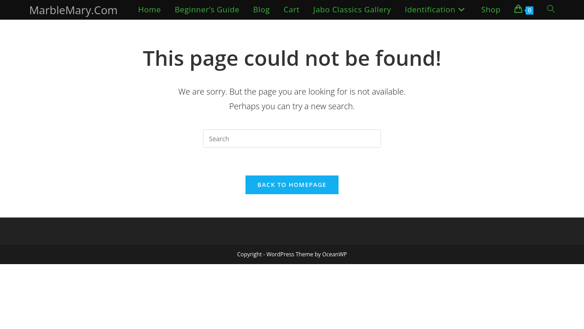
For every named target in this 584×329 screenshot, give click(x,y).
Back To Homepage (291, 184)
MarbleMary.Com (73, 9)
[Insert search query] (292, 138)
